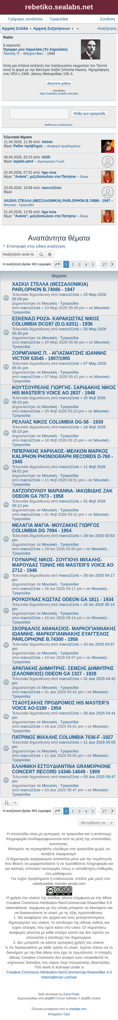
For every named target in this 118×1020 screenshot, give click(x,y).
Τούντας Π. (11, 54)
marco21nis (52, 188)
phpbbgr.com (78, 1009)
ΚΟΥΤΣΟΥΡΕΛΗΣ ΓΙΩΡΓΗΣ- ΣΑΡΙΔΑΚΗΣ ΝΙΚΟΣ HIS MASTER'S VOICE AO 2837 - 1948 (64, 390)
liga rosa (49, 172)
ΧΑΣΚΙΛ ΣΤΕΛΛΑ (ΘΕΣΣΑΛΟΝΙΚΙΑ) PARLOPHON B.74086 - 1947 (50, 287)
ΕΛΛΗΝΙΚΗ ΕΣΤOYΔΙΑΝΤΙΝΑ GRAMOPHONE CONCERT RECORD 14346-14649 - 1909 (61, 769)
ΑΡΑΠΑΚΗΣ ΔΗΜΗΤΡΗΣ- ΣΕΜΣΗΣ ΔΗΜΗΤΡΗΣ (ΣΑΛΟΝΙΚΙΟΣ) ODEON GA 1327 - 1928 (63, 671)
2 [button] (73, 264)
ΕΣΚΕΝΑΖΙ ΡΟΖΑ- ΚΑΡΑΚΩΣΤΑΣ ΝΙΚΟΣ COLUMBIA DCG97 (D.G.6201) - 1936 (55, 321)
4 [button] (86, 264)
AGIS (46, 157)
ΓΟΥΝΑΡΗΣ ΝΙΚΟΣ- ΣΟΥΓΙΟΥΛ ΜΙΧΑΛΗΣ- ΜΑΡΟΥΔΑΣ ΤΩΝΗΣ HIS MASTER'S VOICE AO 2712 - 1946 (63, 565)
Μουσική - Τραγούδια (60, 303)
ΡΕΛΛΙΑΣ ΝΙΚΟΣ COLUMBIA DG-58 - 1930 (57, 421)
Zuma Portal (71, 994)
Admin (47, 142)
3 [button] (79, 264)
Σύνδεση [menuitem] (107, 19)
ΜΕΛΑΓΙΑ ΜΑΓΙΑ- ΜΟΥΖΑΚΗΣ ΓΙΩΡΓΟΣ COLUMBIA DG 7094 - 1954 (55, 528)
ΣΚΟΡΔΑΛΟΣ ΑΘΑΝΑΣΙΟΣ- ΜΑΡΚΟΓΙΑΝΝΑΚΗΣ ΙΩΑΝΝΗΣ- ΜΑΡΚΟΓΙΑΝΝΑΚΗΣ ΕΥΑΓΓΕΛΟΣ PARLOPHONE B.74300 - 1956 (64, 634)
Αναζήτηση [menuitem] (106, 28)
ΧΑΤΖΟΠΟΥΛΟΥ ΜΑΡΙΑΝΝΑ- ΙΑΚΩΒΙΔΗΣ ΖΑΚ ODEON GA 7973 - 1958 (62, 493)
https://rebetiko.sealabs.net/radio (59, 93)
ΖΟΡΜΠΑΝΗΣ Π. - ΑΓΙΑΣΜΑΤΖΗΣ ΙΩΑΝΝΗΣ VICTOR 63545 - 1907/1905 (59, 356)
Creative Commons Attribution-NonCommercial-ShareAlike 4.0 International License (59, 974)
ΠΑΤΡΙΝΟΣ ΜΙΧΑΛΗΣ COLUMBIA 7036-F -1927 (62, 737)
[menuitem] (54, 1014)
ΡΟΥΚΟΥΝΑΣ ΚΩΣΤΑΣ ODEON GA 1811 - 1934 (63, 599)
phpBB (49, 998)
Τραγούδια (59, 19)
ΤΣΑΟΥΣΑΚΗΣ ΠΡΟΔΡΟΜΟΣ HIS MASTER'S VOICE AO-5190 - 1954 (60, 705)
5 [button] (93, 264)
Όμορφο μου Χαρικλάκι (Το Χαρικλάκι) (35, 49)
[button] (57, 264)
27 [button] (104, 264)
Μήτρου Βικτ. (34, 54)
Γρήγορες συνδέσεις (25, 19)
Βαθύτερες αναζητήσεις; (59, 124)
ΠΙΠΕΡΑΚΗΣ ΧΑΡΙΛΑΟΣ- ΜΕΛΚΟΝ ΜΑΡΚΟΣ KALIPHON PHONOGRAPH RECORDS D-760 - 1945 (62, 456)
